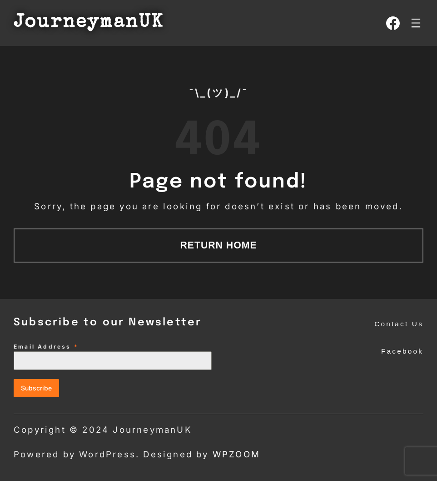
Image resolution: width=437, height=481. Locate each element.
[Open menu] (415, 22)
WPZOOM (236, 454)
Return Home (218, 245)
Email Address (46, 346)
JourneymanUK (89, 23)
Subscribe (36, 388)
